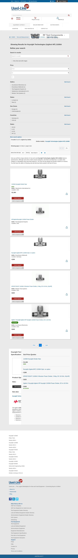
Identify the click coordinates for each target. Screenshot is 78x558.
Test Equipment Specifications (19, 533)
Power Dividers (42, 37)
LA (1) (12, 131)
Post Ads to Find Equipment (18, 535)
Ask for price (17, 231)
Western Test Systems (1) (17, 93)
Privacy (13, 548)
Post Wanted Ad (29, 28)
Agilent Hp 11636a (52, 37)
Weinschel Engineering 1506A (17, 466)
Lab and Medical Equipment (18, 526)
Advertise (15, 28)
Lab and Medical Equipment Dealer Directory (22, 512)
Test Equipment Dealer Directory (19, 510)
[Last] (46, 345)
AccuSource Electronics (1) (18, 85)
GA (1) (12, 127)
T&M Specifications (32, 1)
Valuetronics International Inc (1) (19, 91)
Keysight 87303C (13, 449)
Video (52, 1)
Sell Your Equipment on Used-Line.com (21, 508)
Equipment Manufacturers (17, 530)
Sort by (28, 152)
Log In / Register (62, 1)
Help (12, 544)
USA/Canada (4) (15, 111)
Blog (10, 494)
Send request (17, 198)
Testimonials (12, 491)
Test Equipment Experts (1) (18, 89)
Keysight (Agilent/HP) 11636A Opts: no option (23, 252)
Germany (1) (14, 118)
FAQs (12, 541)
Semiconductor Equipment (18, 528)
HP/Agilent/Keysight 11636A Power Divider (22, 219)
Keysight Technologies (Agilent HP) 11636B (57, 141)
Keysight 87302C (13, 470)
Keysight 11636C (13, 461)
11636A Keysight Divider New (19, 184)
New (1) (13, 102)
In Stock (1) (14, 100)
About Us (17, 1)
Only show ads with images (19, 61)
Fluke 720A (12, 452)
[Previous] (37, 345)
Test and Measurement (23, 37)
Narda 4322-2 (12, 454)
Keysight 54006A (13, 463)
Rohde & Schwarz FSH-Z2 (16, 473)
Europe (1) (13, 109)
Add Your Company (16, 505)
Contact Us (44, 28)
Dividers (33, 37)
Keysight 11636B (13, 442)
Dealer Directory (38, 25)
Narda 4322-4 (12, 445)
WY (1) (12, 133)
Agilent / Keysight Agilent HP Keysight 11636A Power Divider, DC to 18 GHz (31, 320)
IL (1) (12, 129)
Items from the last (16, 152)
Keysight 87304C (13, 456)
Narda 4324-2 (12, 459)
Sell (12, 1)
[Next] (43, 345)
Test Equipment (15, 523)
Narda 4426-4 (12, 468)
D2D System (23, 1)
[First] (34, 345)
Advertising (14, 519)
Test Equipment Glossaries (18, 537)
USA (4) (13, 120)
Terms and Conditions (16, 551)
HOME (13, 37)
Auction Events (54, 25)
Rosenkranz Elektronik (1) (17, 87)
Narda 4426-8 (12, 447)
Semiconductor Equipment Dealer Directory (22, 515)
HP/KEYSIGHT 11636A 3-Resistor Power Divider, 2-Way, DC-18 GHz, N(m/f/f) (31, 286)
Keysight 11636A (13, 435)
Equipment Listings (19, 25)
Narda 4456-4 (12, 440)
